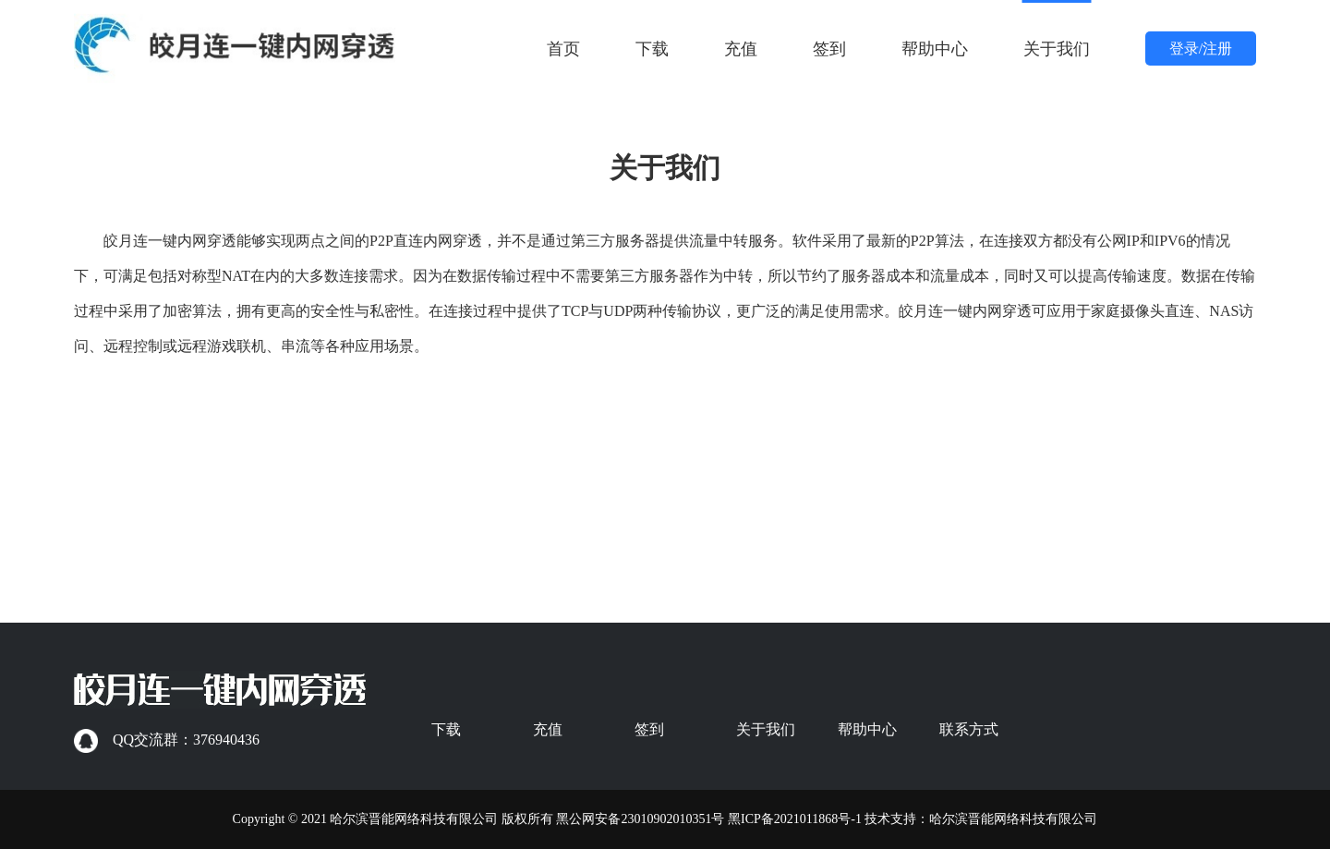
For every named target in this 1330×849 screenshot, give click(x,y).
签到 (829, 49)
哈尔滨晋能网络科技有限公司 (1013, 819)
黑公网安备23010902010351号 (640, 819)
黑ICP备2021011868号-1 (795, 819)
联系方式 (968, 729)
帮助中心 (934, 49)
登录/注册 (1200, 48)
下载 (652, 49)
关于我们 (1056, 49)
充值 (740, 49)
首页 (563, 49)
